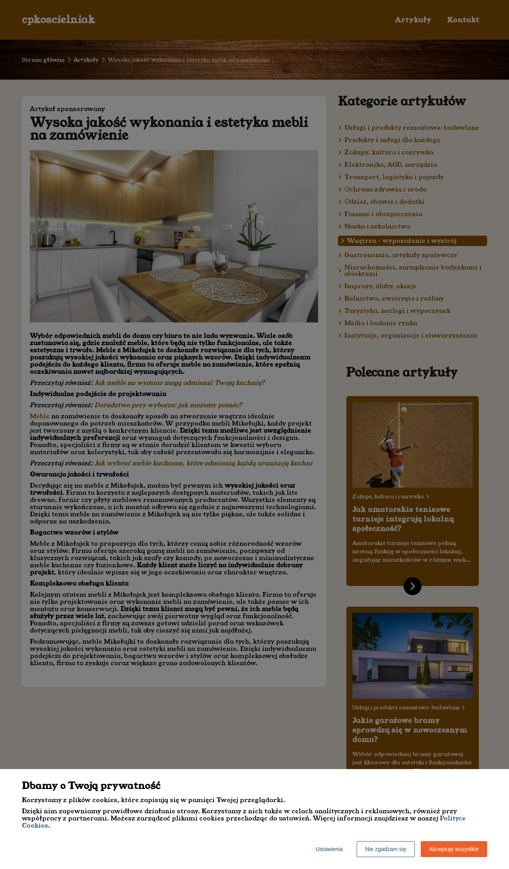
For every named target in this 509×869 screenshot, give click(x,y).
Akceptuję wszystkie (454, 849)
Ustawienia (329, 849)
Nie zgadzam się (385, 849)
